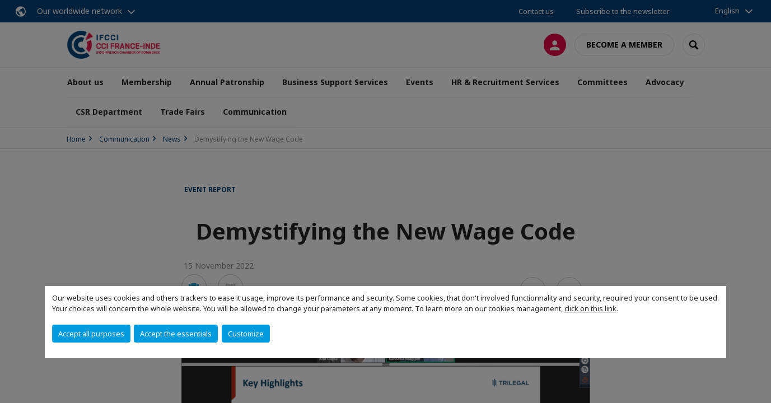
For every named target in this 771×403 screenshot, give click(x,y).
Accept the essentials (176, 334)
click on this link (590, 308)
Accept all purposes (91, 334)
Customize (246, 334)
